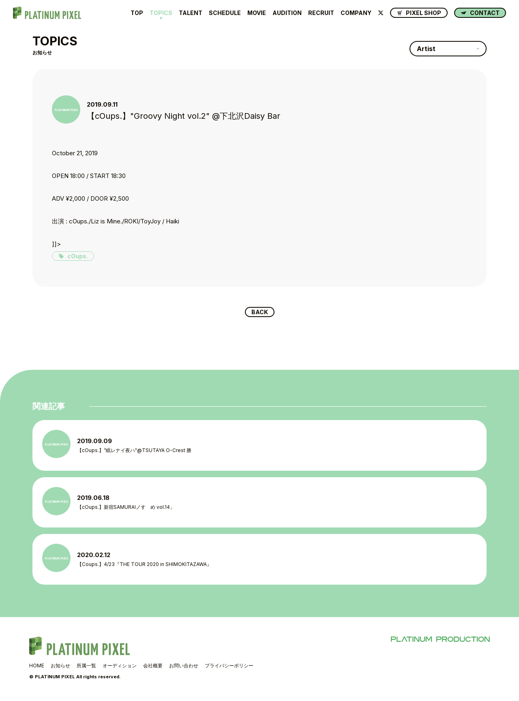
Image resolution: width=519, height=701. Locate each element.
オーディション (120, 668)
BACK (260, 313)
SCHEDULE (225, 13)
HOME (36, 668)
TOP (137, 13)
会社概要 (153, 668)
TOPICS (161, 13)
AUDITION (287, 13)
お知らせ (60, 668)
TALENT (190, 13)
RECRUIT (321, 13)
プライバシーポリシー (229, 668)
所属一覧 (86, 668)
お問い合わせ (183, 668)
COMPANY (356, 13)
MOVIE (256, 13)
